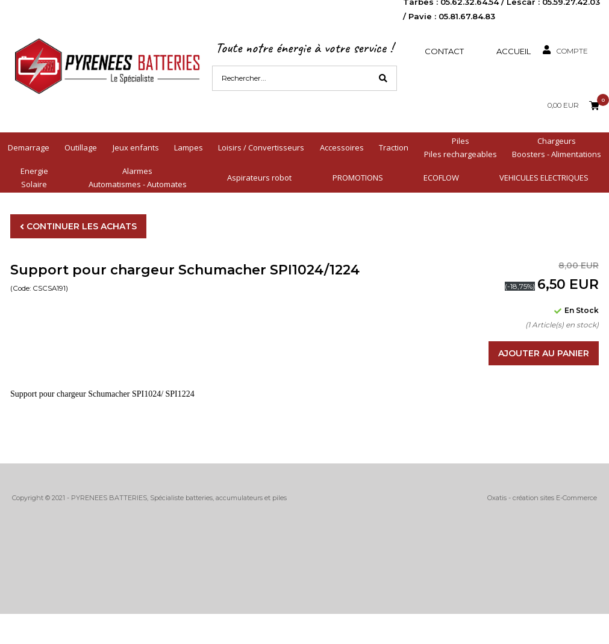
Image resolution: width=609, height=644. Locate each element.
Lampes (188, 147)
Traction (393, 147)
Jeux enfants (136, 147)
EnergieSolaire (34, 178)
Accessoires (342, 147)
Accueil (513, 51)
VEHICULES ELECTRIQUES (544, 177)
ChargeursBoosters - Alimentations (556, 147)
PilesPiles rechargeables (460, 147)
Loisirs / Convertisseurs (261, 147)
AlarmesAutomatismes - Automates (138, 178)
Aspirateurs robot (259, 177)
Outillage (80, 147)
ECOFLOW (441, 177)
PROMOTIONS (358, 177)
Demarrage (28, 147)
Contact (444, 51)
